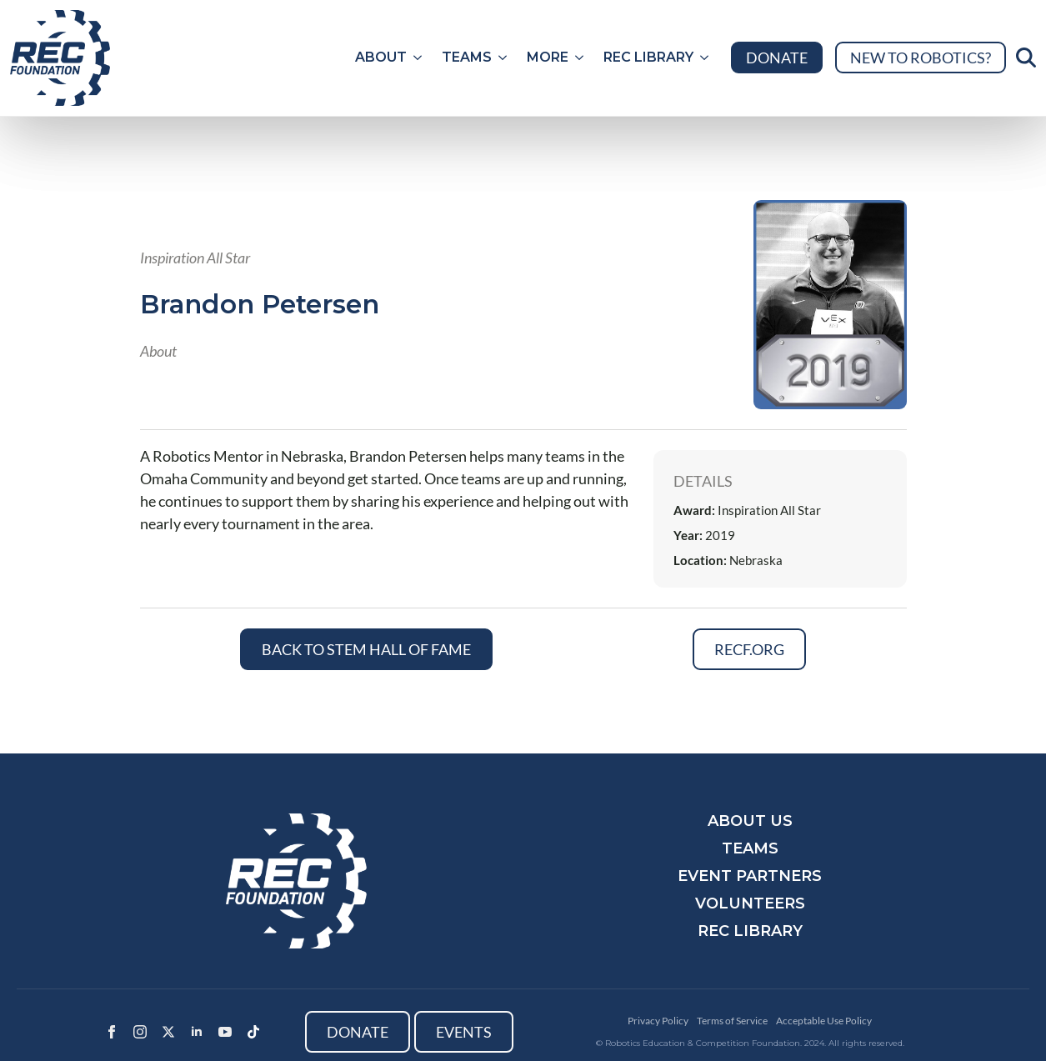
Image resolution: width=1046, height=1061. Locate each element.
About (381, 57)
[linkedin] (197, 1032)
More (547, 57)
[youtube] (225, 1032)
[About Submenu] (419, 57)
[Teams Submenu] (504, 57)
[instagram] (140, 1032)
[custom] (253, 1032)
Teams (467, 57)
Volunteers (750, 903)
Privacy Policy (658, 1020)
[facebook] (112, 1032)
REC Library (648, 57)
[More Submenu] (580, 57)
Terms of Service (732, 1020)
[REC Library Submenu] (705, 57)
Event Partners (750, 876)
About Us (750, 821)
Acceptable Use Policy (824, 1020)
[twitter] (168, 1032)
